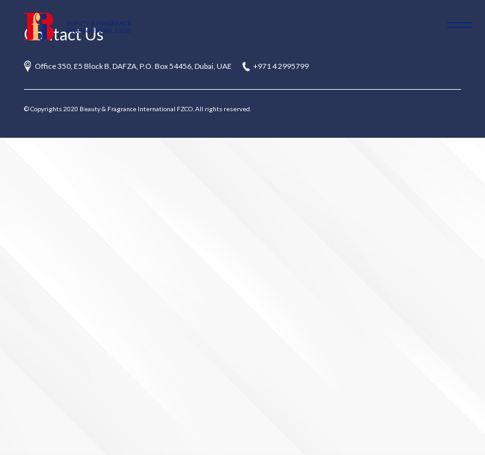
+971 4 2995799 (281, 66)
